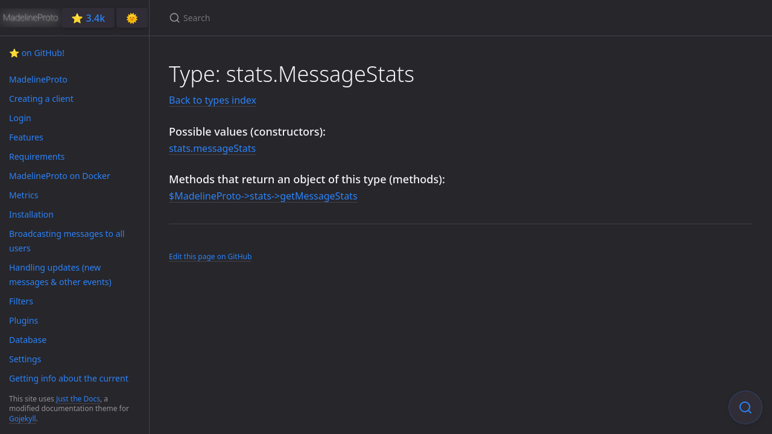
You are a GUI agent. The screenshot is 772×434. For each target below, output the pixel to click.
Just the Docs (78, 399)
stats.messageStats (212, 148)
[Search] (311, 18)
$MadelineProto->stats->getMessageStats (263, 196)
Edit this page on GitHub (210, 256)
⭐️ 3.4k (88, 18)
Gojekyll (22, 419)
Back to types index (212, 100)
